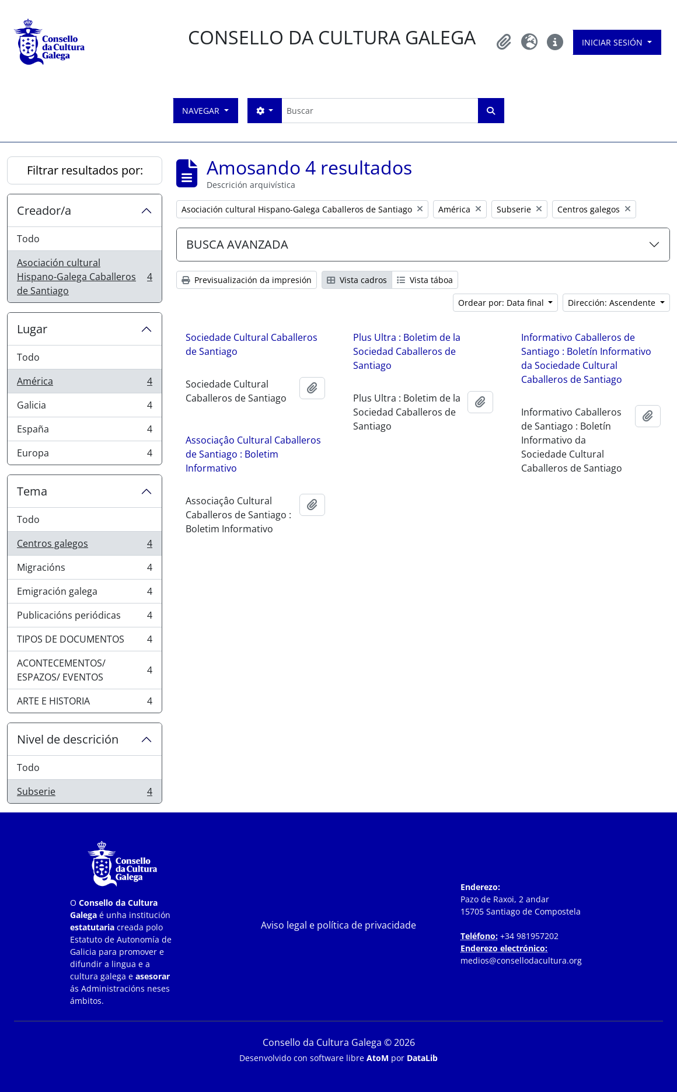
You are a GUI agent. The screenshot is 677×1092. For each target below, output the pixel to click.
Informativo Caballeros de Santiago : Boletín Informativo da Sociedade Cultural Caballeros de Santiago (586, 358)
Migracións (84, 570)
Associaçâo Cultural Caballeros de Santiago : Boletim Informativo (253, 454)
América (84, 383)
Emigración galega (84, 593)
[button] (504, 42)
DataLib (422, 1057)
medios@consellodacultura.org (521, 960)
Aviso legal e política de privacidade (338, 925)
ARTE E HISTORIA (84, 703)
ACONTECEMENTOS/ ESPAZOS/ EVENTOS (84, 670)
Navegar (202, 110)
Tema (32, 491)
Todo (28, 238)
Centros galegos (84, 546)
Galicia (84, 407)
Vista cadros (357, 279)
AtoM (378, 1057)
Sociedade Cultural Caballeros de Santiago (251, 344)
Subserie (84, 793)
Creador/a (44, 210)
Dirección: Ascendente (613, 302)
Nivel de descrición (67, 739)
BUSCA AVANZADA (237, 244)
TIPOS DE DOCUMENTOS (84, 641)
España (84, 431)
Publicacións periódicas (84, 617)
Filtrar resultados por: (85, 170)
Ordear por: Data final (502, 302)
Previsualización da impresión (247, 279)
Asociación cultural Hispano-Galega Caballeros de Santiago (84, 276)
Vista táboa (425, 279)
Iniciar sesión (613, 42)
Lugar (32, 329)
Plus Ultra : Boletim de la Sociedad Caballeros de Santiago (406, 351)
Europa (84, 455)
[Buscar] (379, 110)
